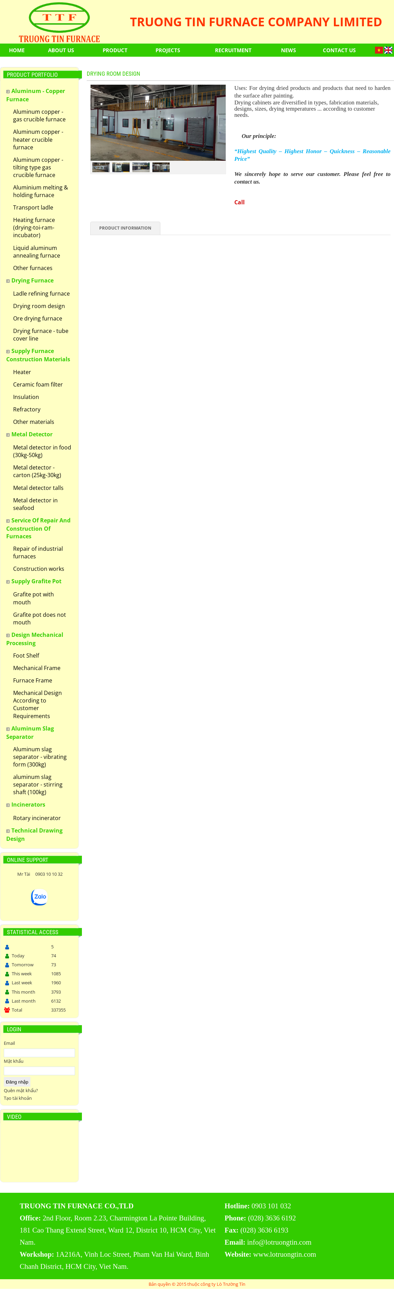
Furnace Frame (32, 680)
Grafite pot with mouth (33, 598)
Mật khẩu (14, 1061)
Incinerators (28, 804)
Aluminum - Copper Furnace (35, 95)
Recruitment (233, 50)
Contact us (339, 50)
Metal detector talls (38, 488)
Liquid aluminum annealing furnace (36, 251)
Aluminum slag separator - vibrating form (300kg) (40, 756)
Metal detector (32, 434)
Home (17, 50)
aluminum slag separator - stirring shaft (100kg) (38, 784)
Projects (168, 50)
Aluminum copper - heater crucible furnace (38, 139)
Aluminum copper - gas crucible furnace (39, 115)
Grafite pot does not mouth (39, 618)
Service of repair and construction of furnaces (38, 528)
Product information (125, 228)
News (288, 50)
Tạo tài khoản (18, 1098)
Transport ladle (33, 207)
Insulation (26, 397)
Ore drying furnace (37, 318)
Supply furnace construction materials (38, 355)
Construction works (38, 569)
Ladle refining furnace (41, 293)
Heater (22, 372)
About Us (61, 50)
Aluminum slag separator (30, 733)
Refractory (26, 409)
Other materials (33, 422)
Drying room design (39, 306)
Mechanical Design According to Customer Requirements (37, 704)
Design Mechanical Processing (34, 639)
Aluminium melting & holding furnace (40, 191)
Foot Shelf (26, 655)
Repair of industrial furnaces (38, 552)
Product (115, 50)
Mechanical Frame (36, 668)
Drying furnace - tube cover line (40, 334)
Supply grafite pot (36, 581)
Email (9, 1043)
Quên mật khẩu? (21, 1090)
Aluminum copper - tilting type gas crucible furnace (38, 167)
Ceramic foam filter (38, 384)
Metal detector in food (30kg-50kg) (42, 451)
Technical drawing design (34, 835)
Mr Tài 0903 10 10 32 (39, 874)
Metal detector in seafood (35, 504)
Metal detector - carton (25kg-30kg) (37, 471)
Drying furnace (32, 280)
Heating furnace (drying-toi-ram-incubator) (34, 227)
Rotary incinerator (37, 818)
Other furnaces (33, 268)
